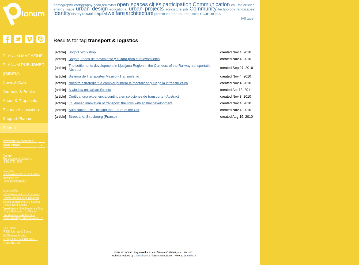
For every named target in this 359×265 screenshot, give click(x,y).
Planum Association (14, 180)
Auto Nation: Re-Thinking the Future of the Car (104, 110)
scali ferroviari (105, 5)
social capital (94, 13)
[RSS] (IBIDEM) (12, 242)
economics (210, 13)
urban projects (146, 9)
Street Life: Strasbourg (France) (93, 117)
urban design (92, 9)
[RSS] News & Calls (14, 235)
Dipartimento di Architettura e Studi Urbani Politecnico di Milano (23, 210)
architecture (140, 13)
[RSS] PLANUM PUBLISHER (20, 239)
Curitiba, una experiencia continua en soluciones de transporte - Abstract (124, 96)
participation (177, 4)
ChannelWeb (141, 255)
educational (118, 9)
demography (63, 5)
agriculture (173, 9)
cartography (83, 5)
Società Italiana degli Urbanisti (21, 198)
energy (59, 9)
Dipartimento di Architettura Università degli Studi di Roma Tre (23, 217)
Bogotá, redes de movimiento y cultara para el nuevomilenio (114, 59)
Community (203, 9)
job (185, 9)
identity (62, 13)
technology (226, 9)
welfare (116, 13)
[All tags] (247, 18)
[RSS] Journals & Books (17, 231)
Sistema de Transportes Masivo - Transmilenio (104, 76)
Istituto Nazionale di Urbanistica (21, 174)
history (76, 14)
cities (155, 4)
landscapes (245, 9)
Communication (211, 4)
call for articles (242, 5)
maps (70, 9)
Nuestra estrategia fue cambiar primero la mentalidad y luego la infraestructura (128, 83)
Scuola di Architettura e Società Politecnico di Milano (21, 203)
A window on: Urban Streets (90, 90)
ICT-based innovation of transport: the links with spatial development (120, 103)
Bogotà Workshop (82, 52)
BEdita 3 (191, 255)
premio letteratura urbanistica (176, 14)
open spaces (132, 4)
